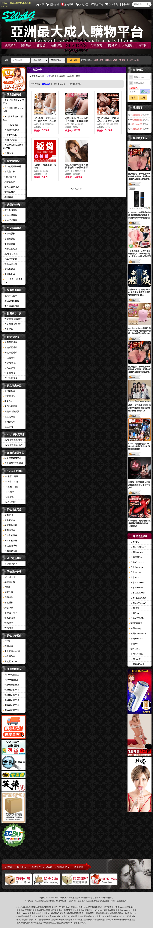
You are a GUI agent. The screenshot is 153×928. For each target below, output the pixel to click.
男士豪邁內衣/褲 (11, 651)
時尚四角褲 (9, 656)
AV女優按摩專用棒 (12, 440)
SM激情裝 (8, 497)
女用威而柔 (9, 192)
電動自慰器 (9, 269)
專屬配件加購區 (11, 130)
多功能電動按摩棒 (12, 166)
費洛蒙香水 (9, 520)
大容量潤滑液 (10, 378)
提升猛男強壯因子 (12, 306)
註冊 (143, 97)
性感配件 (8, 623)
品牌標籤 (56, 45)
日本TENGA (135, 557)
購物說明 (67, 4)
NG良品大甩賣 (10, 125)
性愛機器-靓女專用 (12, 324)
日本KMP (134, 608)
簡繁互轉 (97, 4)
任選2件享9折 (10, 135)
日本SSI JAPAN (137, 593)
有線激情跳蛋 (10, 210)
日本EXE (134, 577)
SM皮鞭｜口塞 (10, 487)
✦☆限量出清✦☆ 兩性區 (13, 118)
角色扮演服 (9, 618)
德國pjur (133, 644)
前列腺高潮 (9, 422)
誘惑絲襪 (8, 607)
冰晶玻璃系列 (10, 546)
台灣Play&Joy (136, 654)
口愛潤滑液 (9, 358)
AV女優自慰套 (10, 254)
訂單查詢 (96, 45)
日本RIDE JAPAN (137, 598)
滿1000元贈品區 (11, 675)
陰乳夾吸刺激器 (11, 187)
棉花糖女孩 (9, 582)
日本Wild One (136, 588)
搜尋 (73, 60)
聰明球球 (8, 197)
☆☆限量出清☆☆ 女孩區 (13, 110)
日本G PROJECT (137, 547)
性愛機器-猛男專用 (12, 319)
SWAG (36, 919)
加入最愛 (111, 4)
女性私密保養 (10, 535)
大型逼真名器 (10, 249)
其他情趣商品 (10, 551)
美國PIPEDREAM (138, 633)
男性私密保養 (10, 540)
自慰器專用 (9, 368)
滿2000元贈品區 (11, 685)
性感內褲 (8, 628)
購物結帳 (52, 4)
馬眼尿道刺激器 (11, 411)
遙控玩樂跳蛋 (10, 220)
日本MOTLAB (136, 618)
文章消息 (127, 45)
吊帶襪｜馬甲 (10, 613)
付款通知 (111, 45)
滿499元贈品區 (10, 680)
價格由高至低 (75, 84)
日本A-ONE (135, 572)
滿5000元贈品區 (11, 700)
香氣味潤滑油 (10, 352)
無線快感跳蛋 (10, 215)
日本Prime (134, 613)
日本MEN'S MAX (137, 603)
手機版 (125, 4)
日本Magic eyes (136, 562)
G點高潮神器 (9, 177)
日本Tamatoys (136, 567)
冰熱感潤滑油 (10, 347)
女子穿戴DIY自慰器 (13, 463)
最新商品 (25, 45)
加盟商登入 (63, 867)
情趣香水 (8, 515)
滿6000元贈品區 (11, 705)
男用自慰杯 (9, 233)
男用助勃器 (9, 274)
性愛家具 (8, 329)
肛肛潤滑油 (9, 396)
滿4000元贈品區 (11, 695)
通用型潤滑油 (10, 342)
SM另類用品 (9, 502)
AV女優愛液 (9, 363)
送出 (133, 97)
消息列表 (36, 867)
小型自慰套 (9, 239)
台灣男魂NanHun (137, 664)
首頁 (40, 4)
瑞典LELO (134, 649)
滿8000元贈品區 (11, 710)
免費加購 (10, 45)
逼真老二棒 (9, 171)
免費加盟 (82, 4)
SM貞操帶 (8, 492)
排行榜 (41, 45)
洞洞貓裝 (8, 597)
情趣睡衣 (8, 602)
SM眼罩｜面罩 (10, 476)
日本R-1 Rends (136, 582)
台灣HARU (135, 659)
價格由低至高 (59, 84)
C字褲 (6, 587)
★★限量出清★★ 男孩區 (13, 101)
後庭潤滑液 (9, 373)
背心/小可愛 (9, 577)
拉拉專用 (8, 427)
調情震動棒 (9, 182)
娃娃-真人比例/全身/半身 (13, 281)
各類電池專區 (10, 564)
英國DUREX (135, 623)
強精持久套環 (10, 296)
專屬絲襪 (8, 646)
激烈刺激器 (9, 391)
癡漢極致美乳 (10, 264)
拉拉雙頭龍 (9, 417)
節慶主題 (8, 592)
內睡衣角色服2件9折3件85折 (13, 146)
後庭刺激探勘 (10, 525)
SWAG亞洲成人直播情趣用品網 (16, 4)
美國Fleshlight (136, 628)
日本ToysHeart (136, 552)
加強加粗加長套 (11, 301)
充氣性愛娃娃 (10, 259)
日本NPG (134, 542)
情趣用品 (112, 907)
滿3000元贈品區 (11, 690)
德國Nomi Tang (136, 638)
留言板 (142, 45)
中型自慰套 (9, 244)
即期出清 (8, 153)
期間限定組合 (10, 140)
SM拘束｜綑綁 (10, 481)
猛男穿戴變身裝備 (12, 458)
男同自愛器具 (10, 406)
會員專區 (79, 867)
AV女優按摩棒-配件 (13, 445)
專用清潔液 (9, 530)
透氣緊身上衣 (10, 661)
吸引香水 (8, 401)
